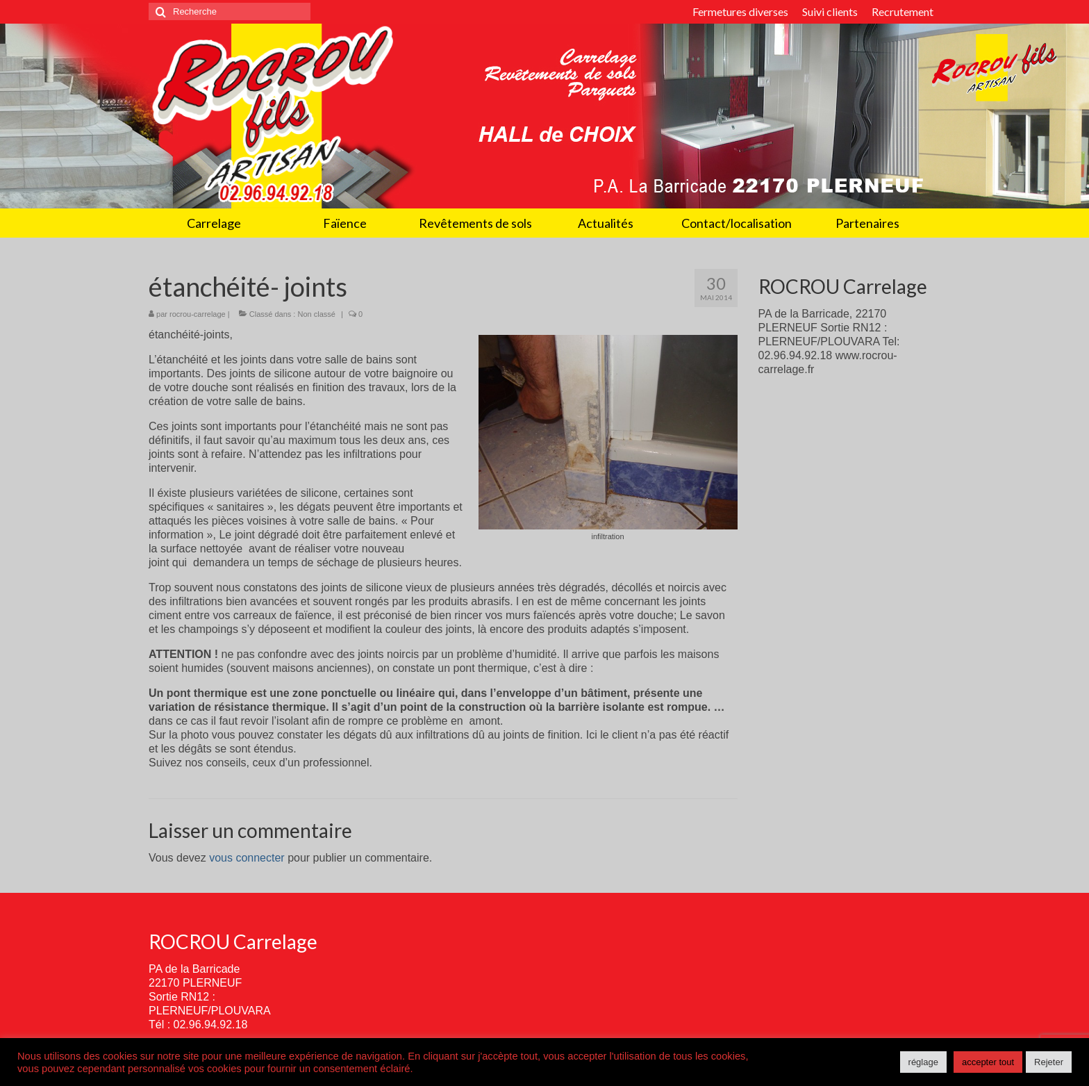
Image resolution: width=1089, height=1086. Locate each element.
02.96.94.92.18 (211, 1024)
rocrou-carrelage (197, 314)
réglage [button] (923, 1062)
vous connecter (247, 858)
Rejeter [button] (1048, 1062)
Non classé (316, 314)
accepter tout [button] (988, 1062)
